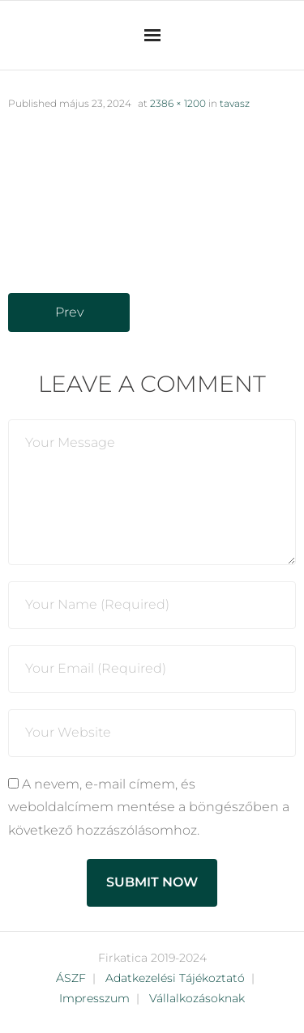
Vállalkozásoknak (197, 998)
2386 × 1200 (178, 103)
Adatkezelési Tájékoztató (175, 978)
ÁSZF (71, 978)
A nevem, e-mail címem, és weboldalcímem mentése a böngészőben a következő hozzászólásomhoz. (148, 807)
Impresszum (94, 998)
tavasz (235, 103)
